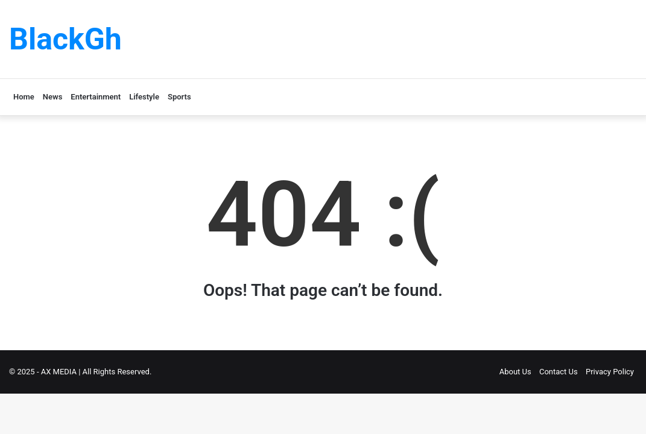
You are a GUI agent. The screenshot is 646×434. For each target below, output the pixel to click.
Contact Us (558, 371)
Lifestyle (144, 96)
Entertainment (96, 96)
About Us (515, 371)
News (52, 96)
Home (23, 96)
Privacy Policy (610, 371)
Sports (179, 96)
